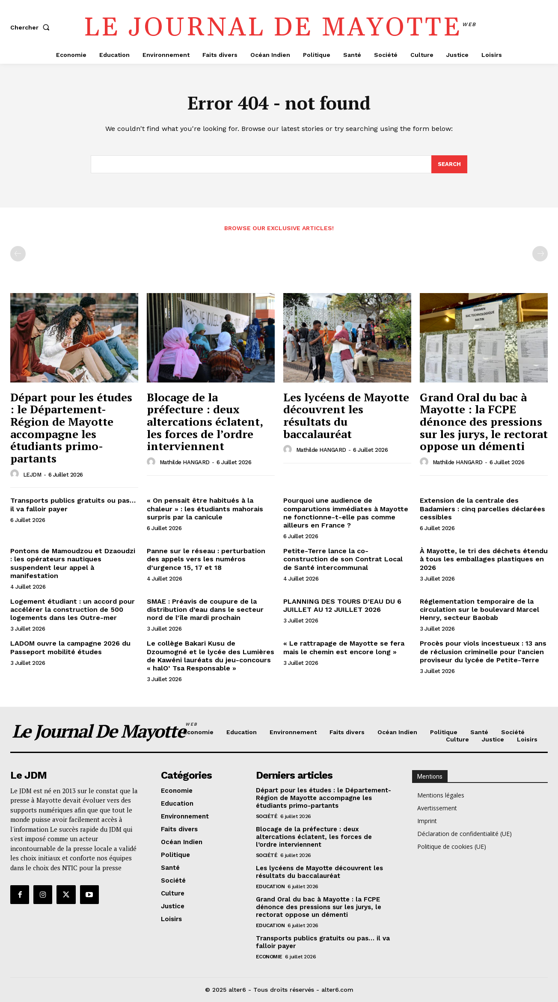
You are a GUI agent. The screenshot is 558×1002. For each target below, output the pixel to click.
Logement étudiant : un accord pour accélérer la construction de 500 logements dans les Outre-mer (72, 609)
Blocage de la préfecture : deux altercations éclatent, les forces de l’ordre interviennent (205, 421)
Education (270, 886)
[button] (31, 27)
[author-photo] (15, 474)
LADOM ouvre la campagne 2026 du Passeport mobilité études (70, 647)
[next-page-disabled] (540, 253)
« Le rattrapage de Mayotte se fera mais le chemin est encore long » (343, 647)
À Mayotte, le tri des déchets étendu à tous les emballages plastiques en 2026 (484, 559)
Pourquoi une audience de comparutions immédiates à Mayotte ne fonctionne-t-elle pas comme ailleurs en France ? (345, 512)
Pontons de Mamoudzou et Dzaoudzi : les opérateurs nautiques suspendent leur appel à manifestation (72, 563)
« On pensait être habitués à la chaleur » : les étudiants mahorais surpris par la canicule (205, 508)
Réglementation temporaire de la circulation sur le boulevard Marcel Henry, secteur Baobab (479, 609)
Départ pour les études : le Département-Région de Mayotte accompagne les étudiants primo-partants (71, 427)
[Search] (449, 164)
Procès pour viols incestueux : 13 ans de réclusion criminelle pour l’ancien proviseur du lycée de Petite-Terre (483, 651)
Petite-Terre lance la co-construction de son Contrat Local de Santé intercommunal (343, 559)
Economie (269, 957)
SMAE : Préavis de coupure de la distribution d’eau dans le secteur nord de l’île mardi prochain (205, 609)
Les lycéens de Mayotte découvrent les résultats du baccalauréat (346, 415)
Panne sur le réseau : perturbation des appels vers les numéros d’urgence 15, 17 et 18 (206, 559)
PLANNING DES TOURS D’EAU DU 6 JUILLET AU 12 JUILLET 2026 (342, 605)
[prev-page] (18, 253)
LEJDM (32, 474)
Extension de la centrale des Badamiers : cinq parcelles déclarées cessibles (482, 508)
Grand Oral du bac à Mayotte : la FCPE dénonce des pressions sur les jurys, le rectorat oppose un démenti (484, 421)
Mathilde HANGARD (185, 462)
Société (267, 816)
